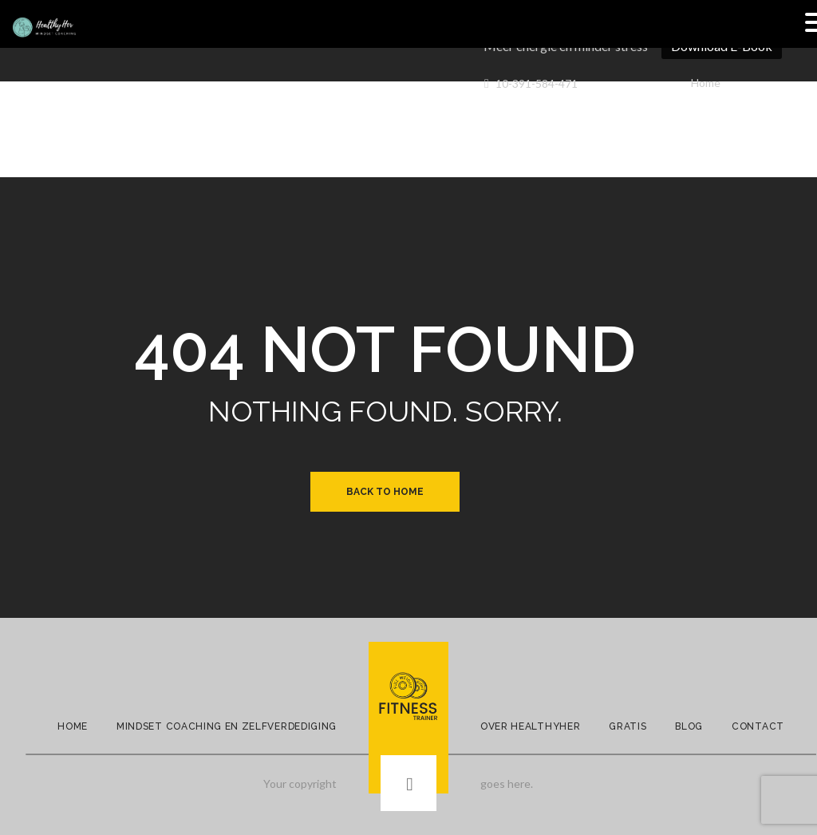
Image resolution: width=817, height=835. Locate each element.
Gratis (627, 726)
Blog (689, 726)
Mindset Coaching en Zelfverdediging (226, 726)
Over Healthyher (530, 726)
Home (705, 82)
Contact (758, 726)
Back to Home (385, 491)
